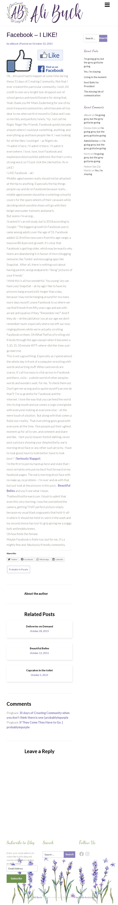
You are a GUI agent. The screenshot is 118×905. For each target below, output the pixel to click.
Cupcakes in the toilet (39, 670)
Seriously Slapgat (28, 458)
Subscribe (16, 878)
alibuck (14, 43)
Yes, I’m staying (92, 71)
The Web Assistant (84, 897)
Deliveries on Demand (39, 626)
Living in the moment (95, 77)
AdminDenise (91, 140)
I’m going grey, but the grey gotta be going (94, 62)
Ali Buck (37, 897)
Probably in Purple (18, 569)
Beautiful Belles (39, 648)
